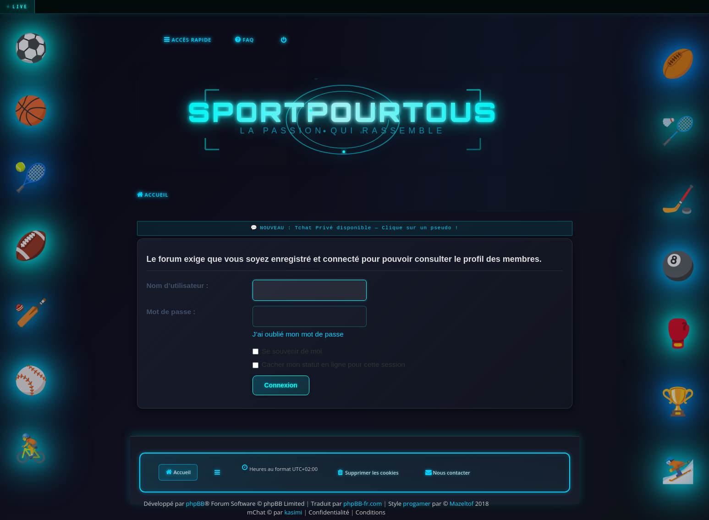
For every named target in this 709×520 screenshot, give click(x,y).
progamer (416, 502)
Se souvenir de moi (287, 350)
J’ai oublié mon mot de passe (298, 333)
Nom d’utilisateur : (178, 284)
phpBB (195, 502)
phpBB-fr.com (362, 502)
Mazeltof (461, 502)
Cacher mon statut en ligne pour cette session (329, 363)
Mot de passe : (171, 311)
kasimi (293, 511)
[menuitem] (244, 39)
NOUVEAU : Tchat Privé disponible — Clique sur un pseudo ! (359, 227)
